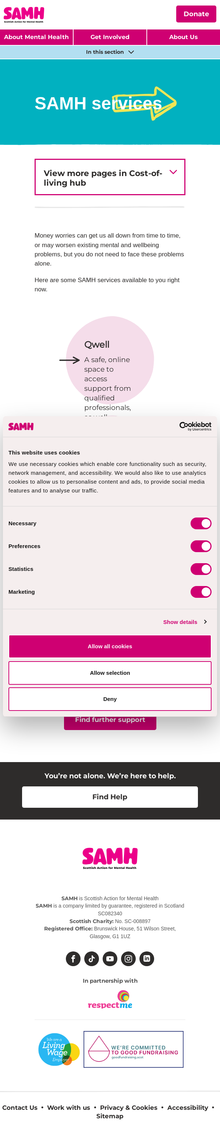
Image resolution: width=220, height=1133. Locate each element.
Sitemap (110, 1116)
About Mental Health (36, 37)
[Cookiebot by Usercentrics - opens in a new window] (179, 426)
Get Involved (110, 37)
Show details (180, 622)
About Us (183, 37)
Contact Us (20, 1107)
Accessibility (187, 1107)
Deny (110, 699)
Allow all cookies (110, 646)
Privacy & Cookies (128, 1107)
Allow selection (110, 673)
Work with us (68, 1107)
